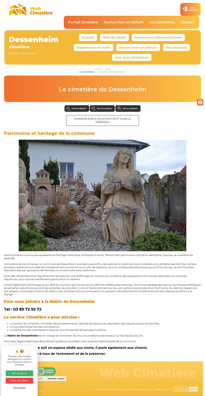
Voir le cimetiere (130, 108)
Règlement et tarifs (93, 47)
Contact (188, 22)
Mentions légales (121, 389)
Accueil (88, 37)
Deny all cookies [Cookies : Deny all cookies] (19, 380)
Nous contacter (143, 389)
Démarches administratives (158, 37)
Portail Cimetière (83, 22)
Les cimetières (162, 22)
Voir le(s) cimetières (132, 57)
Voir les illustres (104, 108)
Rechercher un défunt (123, 22)
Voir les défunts (79, 108)
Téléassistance (163, 389)
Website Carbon (56, 378)
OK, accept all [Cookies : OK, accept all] (19, 373)
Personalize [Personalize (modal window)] (19, 388)
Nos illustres (176, 47)
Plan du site (101, 389)
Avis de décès (114, 37)
